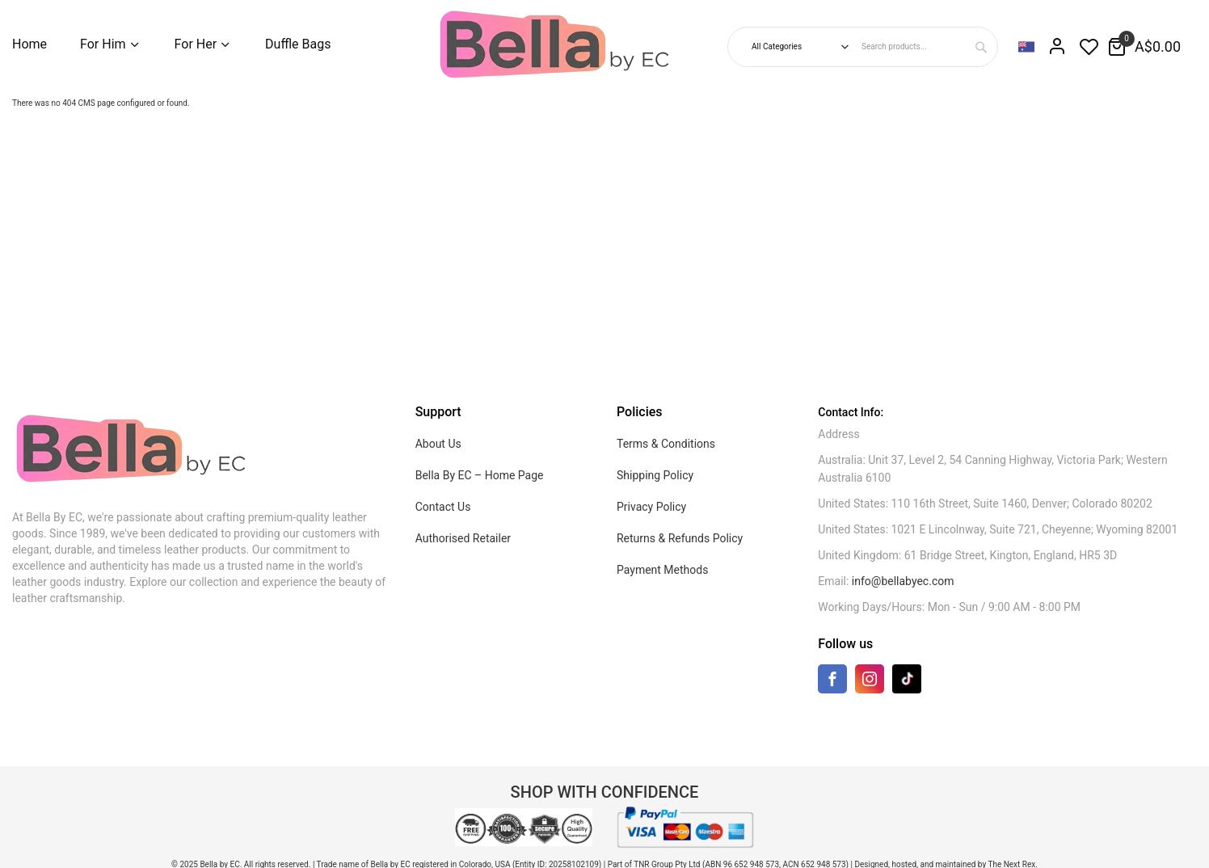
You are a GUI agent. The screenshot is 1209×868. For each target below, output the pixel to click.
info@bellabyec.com (903, 581)
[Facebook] (832, 682)
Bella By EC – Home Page (479, 475)
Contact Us (443, 506)
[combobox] (927, 46)
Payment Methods (662, 569)
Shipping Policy (655, 475)
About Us (438, 443)
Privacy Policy (651, 506)
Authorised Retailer (463, 538)
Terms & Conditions (666, 443)
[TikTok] (906, 678)
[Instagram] (869, 682)
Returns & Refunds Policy (680, 538)
